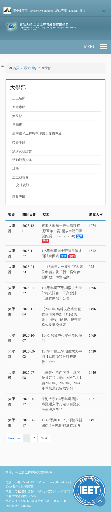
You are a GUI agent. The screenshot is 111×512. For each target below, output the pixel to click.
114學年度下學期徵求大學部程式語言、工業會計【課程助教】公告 (62, 293)
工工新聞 (18, 98)
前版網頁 (27, 486)
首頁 (14, 68)
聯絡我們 (12, 486)
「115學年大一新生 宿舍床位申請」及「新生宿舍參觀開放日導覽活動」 (62, 272)
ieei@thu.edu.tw (59, 482)
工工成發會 (20, 177)
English (73, 10)
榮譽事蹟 (18, 142)
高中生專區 (20, 10)
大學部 (17, 116)
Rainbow (25, 505)
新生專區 (18, 107)
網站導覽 (61, 10)
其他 (15, 169)
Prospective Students (41, 10)
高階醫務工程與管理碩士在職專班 (37, 133)
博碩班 (17, 125)
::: (2, 65)
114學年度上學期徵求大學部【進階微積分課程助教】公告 (62, 356)
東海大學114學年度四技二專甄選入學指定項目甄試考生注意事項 (62, 404)
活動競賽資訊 (22, 160)
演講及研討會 (22, 151)
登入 (82, 10)
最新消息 (30, 68)
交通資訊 (22, 185)
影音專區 (18, 196)
